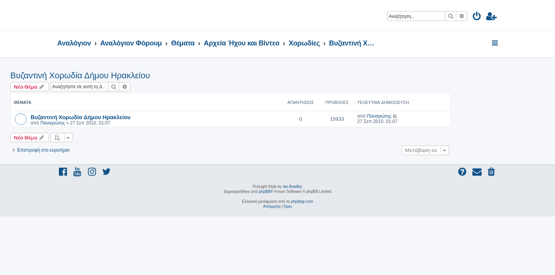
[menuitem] (477, 17)
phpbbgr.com (302, 201)
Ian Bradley (292, 186)
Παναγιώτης (99, 123)
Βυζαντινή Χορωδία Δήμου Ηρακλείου (127, 75)
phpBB (264, 191)
